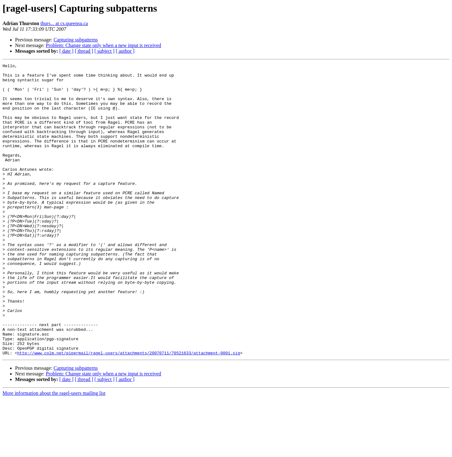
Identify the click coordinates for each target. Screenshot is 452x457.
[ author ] (125, 51)
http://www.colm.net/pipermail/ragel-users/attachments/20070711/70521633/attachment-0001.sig (128, 411)
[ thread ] (84, 51)
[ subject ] (104, 51)
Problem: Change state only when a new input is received (103, 45)
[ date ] (66, 51)
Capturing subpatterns (76, 39)
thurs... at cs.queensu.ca (64, 23)
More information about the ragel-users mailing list (54, 451)
